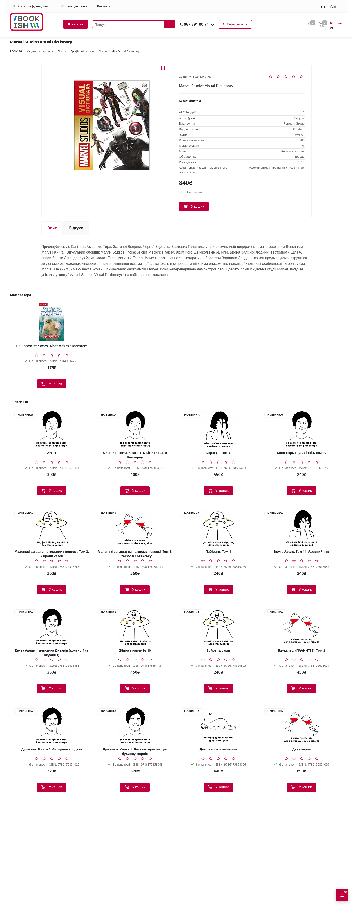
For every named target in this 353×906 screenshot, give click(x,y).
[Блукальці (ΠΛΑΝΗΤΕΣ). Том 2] (301, 627)
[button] (212, 24)
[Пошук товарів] (133, 24)
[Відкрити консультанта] (342, 895)
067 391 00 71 (196, 24)
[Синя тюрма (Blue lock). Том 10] (301, 429)
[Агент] (51, 429)
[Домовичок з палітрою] (218, 726)
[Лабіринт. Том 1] (218, 528)
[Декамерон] (301, 726)
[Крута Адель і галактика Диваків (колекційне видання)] (51, 627)
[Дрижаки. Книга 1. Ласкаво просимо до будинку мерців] (135, 726)
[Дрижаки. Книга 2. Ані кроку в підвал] (51, 726)
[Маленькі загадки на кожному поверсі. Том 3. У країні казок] (51, 528)
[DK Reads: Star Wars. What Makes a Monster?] (51, 322)
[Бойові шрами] (218, 627)
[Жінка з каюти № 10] (135, 627)
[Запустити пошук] (169, 24)
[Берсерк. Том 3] (218, 429)
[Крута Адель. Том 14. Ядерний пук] (301, 528)
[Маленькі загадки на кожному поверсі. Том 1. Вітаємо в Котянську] (135, 528)
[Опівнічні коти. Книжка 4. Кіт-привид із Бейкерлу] (135, 429)
